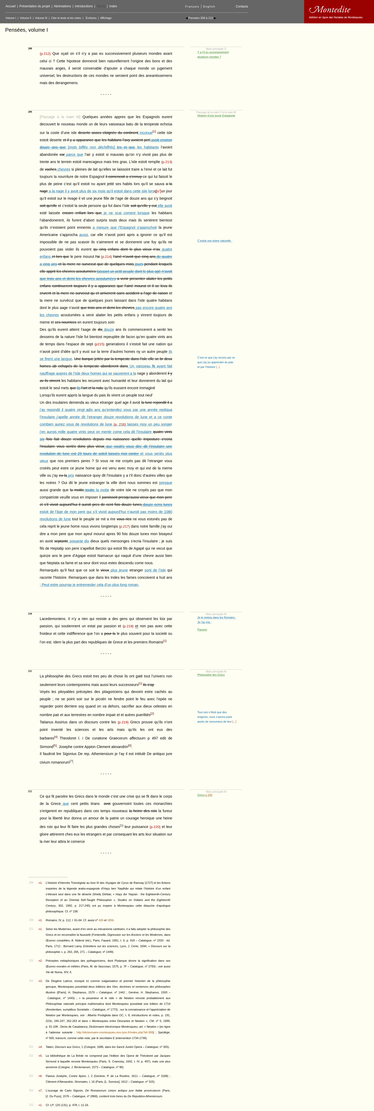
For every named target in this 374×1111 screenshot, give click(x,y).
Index (113, 6)
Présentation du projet (34, 6)
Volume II (25, 17)
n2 (40, 960)
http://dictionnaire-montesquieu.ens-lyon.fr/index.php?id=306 (115, 1032)
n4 (40, 1046)
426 (101, 920)
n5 (40, 1055)
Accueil (10, 6)
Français (192, 6)
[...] (217, 366)
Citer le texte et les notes (66, 17)
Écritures (91, 17)
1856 (110, 920)
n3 (40, 980)
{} (45, 54)
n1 (40, 882)
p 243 (208, 795)
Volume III (41, 17)
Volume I (10, 17)
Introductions (84, 6)
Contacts (242, 6)
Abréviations (62, 6)
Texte (101, 6)
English (209, 6)
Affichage (106, 17)
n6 (40, 1076)
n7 (40, 1090)
